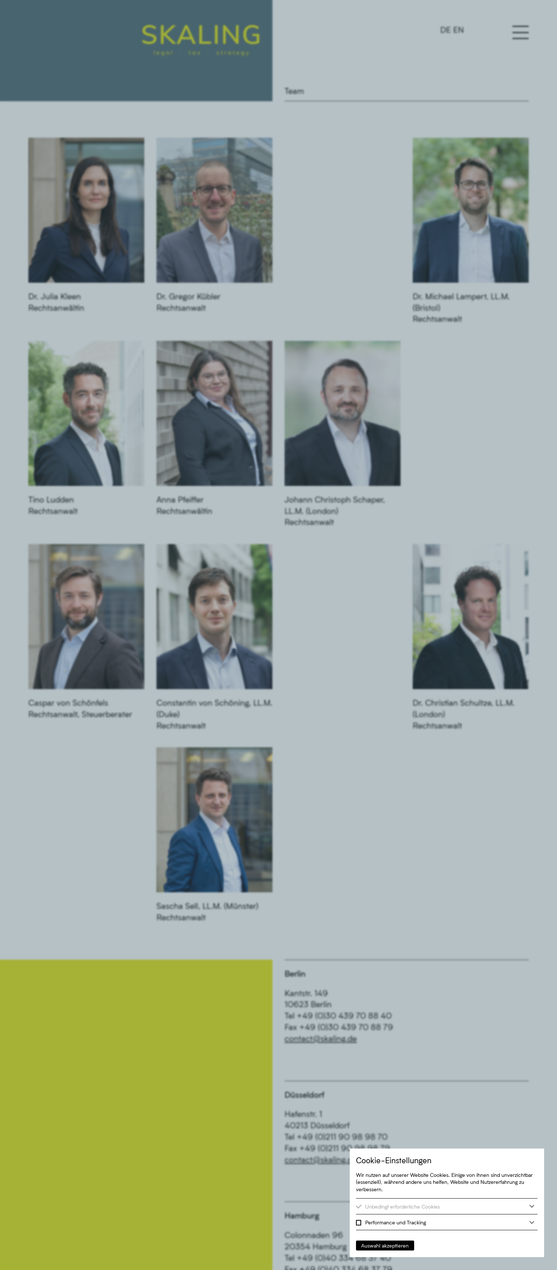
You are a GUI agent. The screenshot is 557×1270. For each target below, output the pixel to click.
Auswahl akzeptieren (385, 1245)
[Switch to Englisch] (452, 30)
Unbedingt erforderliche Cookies (402, 1206)
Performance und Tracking (395, 1222)
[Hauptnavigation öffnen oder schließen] (520, 32)
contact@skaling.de (321, 1038)
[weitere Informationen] (531, 1206)
